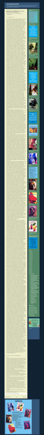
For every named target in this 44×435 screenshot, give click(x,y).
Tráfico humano (32, 281)
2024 (30, 253)
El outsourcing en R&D (33, 300)
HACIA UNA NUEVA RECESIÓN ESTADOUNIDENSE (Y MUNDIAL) (34, 288)
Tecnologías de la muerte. (33, 295)
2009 (30, 270)
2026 (30, 251)
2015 (30, 263)
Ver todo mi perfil (31, 315)
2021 (30, 256)
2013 (30, 265)
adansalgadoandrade (13, 4)
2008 (30, 271)
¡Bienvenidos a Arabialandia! (34, 282)
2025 (30, 252)
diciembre (31, 273)
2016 (30, 262)
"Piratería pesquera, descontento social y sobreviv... (33, 302)
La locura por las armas (33, 294)
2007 (30, 272)
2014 (30, 264)
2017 (30, 261)
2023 (30, 254)
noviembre (31, 274)
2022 (30, 255)
